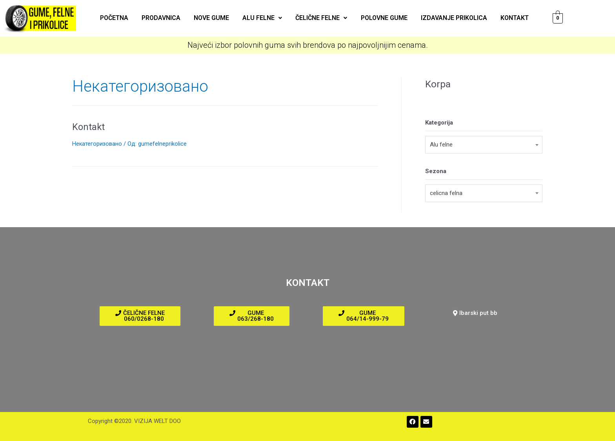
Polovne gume (381, 18)
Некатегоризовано (97, 143)
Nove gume (213, 18)
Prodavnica (165, 18)
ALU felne (263, 18)
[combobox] (483, 145)
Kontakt (509, 18)
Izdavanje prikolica (450, 18)
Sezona (435, 171)
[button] (140, 316)
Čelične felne (320, 18)
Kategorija (439, 122)
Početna (120, 18)
